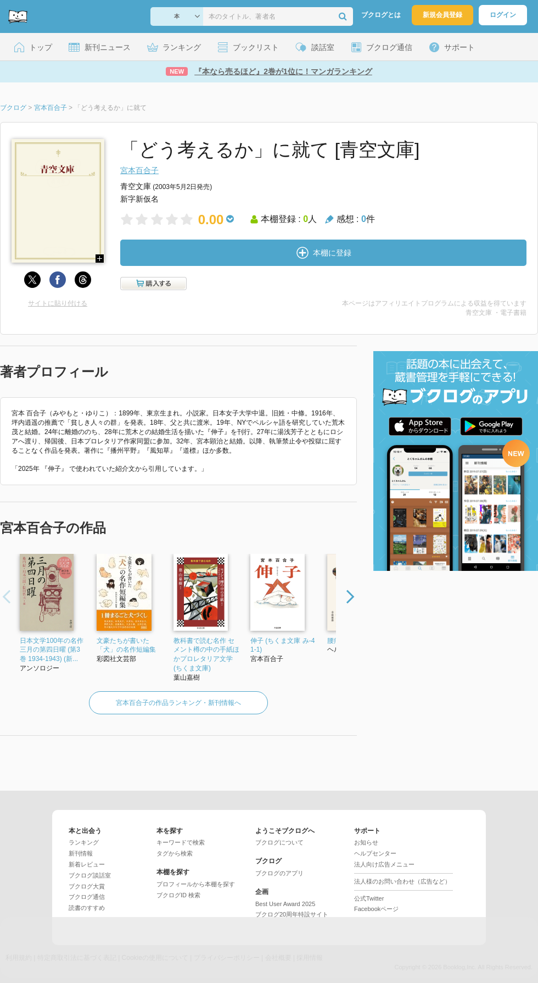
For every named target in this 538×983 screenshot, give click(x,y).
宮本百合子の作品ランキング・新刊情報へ (178, 703)
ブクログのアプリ (279, 873)
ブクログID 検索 (178, 895)
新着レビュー (87, 864)
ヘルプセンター (375, 853)
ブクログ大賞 (87, 886)
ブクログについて (279, 842)
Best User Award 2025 (285, 904)
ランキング (84, 842)
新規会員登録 (442, 15)
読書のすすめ (87, 907)
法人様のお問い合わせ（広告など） (402, 881)
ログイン (503, 15)
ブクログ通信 (87, 896)
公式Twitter (369, 898)
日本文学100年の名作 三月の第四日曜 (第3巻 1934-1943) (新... (51, 650)
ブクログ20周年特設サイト (291, 914)
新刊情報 (81, 853)
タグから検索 (174, 853)
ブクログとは (381, 15)
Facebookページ (376, 909)
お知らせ (366, 842)
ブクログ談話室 (90, 875)
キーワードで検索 (180, 842)
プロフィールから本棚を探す (195, 884)
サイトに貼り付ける (57, 303)
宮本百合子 (139, 170)
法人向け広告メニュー (384, 864)
